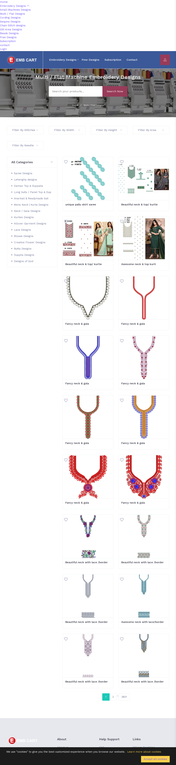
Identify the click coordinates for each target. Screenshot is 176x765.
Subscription (8, 41)
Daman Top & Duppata (28, 185)
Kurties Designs (24, 217)
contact (5, 45)
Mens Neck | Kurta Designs (31, 204)
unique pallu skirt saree (80, 204)
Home (4, 1)
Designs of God (23, 261)
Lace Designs (22, 229)
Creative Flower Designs (29, 242)
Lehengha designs (25, 179)
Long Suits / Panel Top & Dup (32, 192)
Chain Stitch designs (13, 25)
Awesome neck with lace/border (142, 622)
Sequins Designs (10, 21)
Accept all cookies (155, 759)
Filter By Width (67, 130)
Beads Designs (9, 33)
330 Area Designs (11, 29)
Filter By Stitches (25, 130)
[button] (32, 162)
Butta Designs (22, 248)
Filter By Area (151, 130)
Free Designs (8, 37)
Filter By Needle (25, 145)
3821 (124, 696)
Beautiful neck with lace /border (86, 562)
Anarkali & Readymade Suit (31, 198)
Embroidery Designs (14, 5)
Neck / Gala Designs (27, 211)
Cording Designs (10, 17)
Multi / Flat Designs (12, 13)
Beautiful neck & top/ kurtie (139, 204)
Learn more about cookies (144, 751)
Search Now (115, 91)
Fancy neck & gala (77, 323)
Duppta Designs (24, 255)
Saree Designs (23, 173)
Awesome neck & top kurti (138, 264)
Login (3, 49)
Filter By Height (109, 130)
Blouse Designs (23, 236)
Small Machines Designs (15, 9)
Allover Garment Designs (30, 223)
